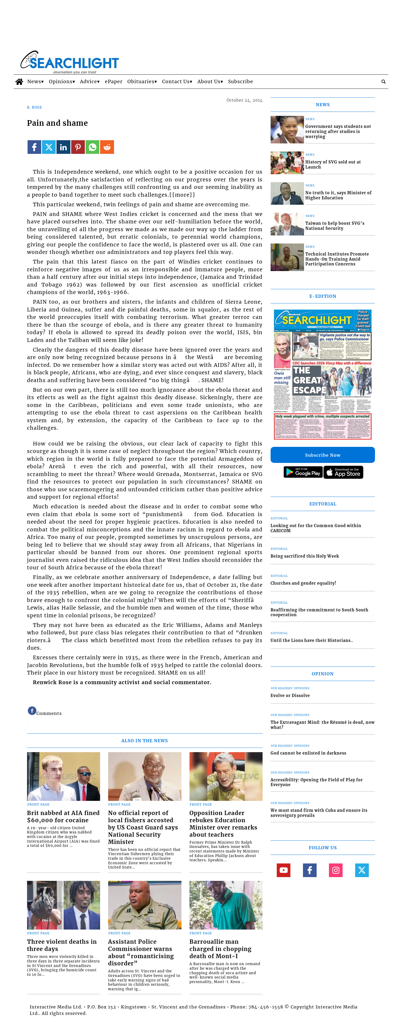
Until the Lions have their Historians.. (312, 640)
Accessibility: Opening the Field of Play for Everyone (317, 782)
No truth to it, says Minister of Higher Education (338, 195)
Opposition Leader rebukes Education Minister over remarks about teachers (223, 824)
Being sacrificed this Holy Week (305, 556)
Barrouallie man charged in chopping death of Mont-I (220, 949)
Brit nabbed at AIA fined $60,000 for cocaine (63, 817)
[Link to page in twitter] (49, 147)
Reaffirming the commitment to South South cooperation (320, 613)
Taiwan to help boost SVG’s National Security (335, 226)
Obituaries (140, 82)
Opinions (61, 82)
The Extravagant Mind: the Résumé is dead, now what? (323, 725)
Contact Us (176, 82)
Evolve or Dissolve (290, 695)
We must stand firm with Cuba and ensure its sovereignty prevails (319, 813)
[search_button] (383, 82)
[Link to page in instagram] (336, 870)
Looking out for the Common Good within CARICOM (316, 528)
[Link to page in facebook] (34, 147)
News (34, 82)
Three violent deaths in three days (62, 945)
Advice (88, 82)
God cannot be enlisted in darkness (308, 753)
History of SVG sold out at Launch (333, 165)
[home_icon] (19, 82)
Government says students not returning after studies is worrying (338, 131)
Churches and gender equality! (303, 583)
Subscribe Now (322, 455)
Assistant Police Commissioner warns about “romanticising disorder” (141, 952)
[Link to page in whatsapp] (92, 147)
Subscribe (240, 82)
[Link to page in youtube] (283, 870)
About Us (209, 82)
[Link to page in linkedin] (63, 147)
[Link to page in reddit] (107, 147)
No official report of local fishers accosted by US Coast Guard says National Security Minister (143, 828)
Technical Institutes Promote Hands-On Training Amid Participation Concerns (337, 259)
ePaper (114, 82)
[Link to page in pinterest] (78, 147)
